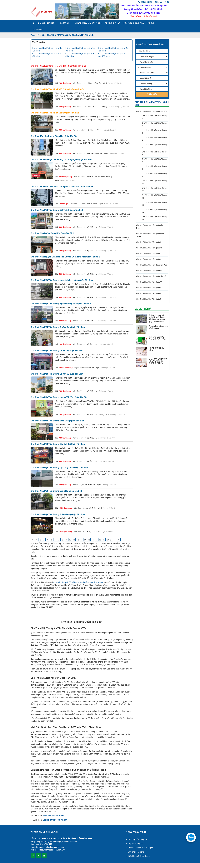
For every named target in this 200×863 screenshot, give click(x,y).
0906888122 (145, 2)
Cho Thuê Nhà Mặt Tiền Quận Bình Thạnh (150, 235)
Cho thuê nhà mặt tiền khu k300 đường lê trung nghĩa (57, 89)
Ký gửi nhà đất (162, 2)
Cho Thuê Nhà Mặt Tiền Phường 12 (154, 196)
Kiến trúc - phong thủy (133, 23)
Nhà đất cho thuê (46, 23)
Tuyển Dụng (37, 29)
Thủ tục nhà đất (112, 23)
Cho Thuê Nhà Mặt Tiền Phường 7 (154, 160)
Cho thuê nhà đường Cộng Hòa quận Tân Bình (52, 233)
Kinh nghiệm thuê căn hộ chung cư (158, 327)
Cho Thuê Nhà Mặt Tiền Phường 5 (154, 146)
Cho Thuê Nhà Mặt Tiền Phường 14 (154, 211)
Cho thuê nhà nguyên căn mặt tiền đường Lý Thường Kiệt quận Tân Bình (65, 257)
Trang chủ (35, 35)
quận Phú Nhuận (96, 582)
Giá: (56, 83)
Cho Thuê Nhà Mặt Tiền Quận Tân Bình (151, 111)
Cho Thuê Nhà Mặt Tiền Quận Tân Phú (151, 265)
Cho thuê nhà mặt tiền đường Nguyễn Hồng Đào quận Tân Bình (61, 304)
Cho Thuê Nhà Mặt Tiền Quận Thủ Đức (151, 276)
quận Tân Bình (71, 582)
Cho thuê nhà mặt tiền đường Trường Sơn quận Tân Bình (58, 327)
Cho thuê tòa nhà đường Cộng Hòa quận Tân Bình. (55, 136)
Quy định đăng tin (135, 843)
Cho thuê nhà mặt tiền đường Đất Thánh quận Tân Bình (57, 210)
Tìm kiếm (152, 94)
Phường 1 (104, 368)
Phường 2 (105, 130)
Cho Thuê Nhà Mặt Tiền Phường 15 (154, 218)
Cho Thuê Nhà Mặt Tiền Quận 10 (149, 248)
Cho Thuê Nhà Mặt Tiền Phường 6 (154, 153)
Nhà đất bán (65, 23)
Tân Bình (120, 83)
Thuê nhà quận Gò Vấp (53, 816)
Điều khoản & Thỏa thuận (139, 856)
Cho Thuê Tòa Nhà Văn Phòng (88, 23)
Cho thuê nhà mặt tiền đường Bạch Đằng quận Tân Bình (57, 421)
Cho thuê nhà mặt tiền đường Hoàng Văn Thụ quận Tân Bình (59, 397)
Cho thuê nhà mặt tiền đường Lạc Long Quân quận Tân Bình (59, 467)
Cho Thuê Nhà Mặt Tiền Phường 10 (154, 182)
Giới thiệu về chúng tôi (137, 839)
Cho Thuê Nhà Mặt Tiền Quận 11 (149, 282)
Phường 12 (112, 83)
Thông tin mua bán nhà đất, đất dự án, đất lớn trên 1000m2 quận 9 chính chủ (157, 318)
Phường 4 (114, 414)
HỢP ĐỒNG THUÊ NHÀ (156, 349)
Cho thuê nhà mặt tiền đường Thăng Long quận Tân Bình (58, 514)
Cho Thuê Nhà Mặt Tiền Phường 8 (154, 167)
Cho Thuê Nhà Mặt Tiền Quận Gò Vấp (151, 271)
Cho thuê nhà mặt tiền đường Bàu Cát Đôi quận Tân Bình (58, 444)
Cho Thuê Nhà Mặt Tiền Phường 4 (154, 138)
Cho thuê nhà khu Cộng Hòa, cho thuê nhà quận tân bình (58, 66)
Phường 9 (105, 485)
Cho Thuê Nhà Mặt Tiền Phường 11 (154, 189)
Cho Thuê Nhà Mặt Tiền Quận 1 (148, 253)
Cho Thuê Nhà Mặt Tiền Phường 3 (154, 131)
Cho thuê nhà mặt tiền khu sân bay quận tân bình (55, 113)
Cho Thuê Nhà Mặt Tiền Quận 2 (148, 259)
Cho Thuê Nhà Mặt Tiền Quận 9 (148, 288)
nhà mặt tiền (59, 582)
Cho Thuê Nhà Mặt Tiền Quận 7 (148, 299)
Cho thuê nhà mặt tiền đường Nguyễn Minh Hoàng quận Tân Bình (62, 280)
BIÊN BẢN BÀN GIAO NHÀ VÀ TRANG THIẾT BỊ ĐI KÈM (158, 361)
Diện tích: (76, 83)
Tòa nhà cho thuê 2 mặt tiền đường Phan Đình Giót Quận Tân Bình (62, 186)
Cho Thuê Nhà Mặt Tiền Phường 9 (154, 174)
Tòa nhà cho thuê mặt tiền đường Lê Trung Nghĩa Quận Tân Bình (61, 159)
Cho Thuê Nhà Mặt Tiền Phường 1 (154, 117)
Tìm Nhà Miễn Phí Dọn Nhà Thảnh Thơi (157, 338)
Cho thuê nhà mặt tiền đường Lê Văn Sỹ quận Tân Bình (57, 350)
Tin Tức (151, 23)
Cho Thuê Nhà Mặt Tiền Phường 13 (154, 203)
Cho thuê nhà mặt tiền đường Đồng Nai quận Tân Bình (56, 491)
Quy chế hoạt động (136, 852)
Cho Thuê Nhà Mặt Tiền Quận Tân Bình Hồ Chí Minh (67, 35)
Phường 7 (104, 227)
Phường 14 (104, 321)
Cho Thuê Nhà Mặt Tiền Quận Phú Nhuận (149, 226)
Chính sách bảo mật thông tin (140, 848)
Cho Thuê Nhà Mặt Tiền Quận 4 (148, 293)
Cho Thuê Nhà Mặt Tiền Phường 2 (154, 124)
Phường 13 (104, 251)
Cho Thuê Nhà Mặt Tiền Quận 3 (148, 242)
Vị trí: (105, 83)
